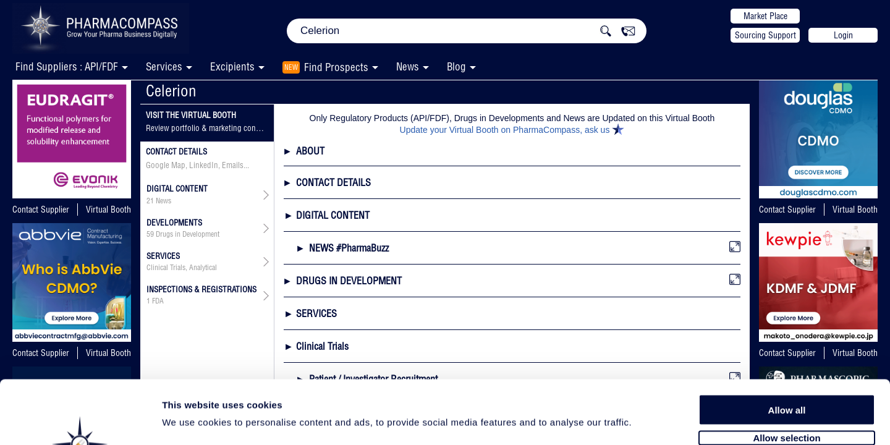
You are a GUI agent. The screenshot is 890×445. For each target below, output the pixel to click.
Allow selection (786, 369)
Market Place (765, 16)
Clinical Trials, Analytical (181, 267)
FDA (158, 301)
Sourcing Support (765, 35)
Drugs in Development (187, 234)
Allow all (787, 341)
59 (150, 234)
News (407, 66)
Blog (456, 66)
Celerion (171, 90)
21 (150, 201)
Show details (648, 421)
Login (843, 35)
